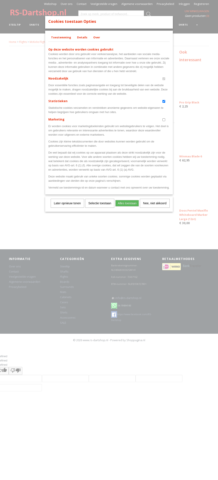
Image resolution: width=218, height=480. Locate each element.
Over (96, 37)
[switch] (163, 78)
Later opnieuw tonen (67, 203)
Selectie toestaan (99, 203)
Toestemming (61, 37)
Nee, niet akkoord (154, 203)
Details (82, 37)
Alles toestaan (127, 203)
